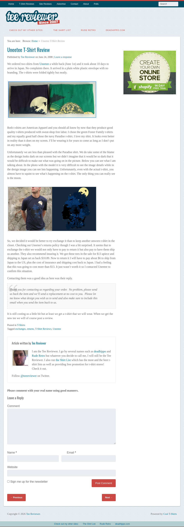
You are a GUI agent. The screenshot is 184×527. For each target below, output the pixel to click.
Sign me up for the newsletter (27, 481)
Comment (13, 405)
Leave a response (63, 56)
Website (12, 466)
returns (30, 328)
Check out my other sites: (26, 30)
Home (11, 4)
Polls (96, 4)
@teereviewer (29, 375)
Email (71, 452)
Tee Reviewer (28, 56)
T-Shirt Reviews (26, 4)
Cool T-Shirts (170, 513)
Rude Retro (88, 30)
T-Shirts (21, 324)
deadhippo (100, 350)
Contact (74, 4)
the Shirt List (63, 359)
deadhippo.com (115, 30)
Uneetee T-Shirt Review (28, 49)
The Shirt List (62, 30)
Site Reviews (45, 4)
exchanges (20, 328)
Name (12, 452)
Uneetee (44, 63)
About (86, 4)
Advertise (61, 4)
